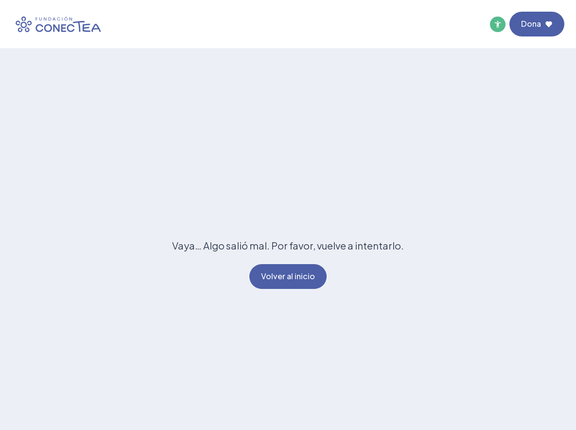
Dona (537, 23)
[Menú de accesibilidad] (498, 24)
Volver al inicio (288, 276)
